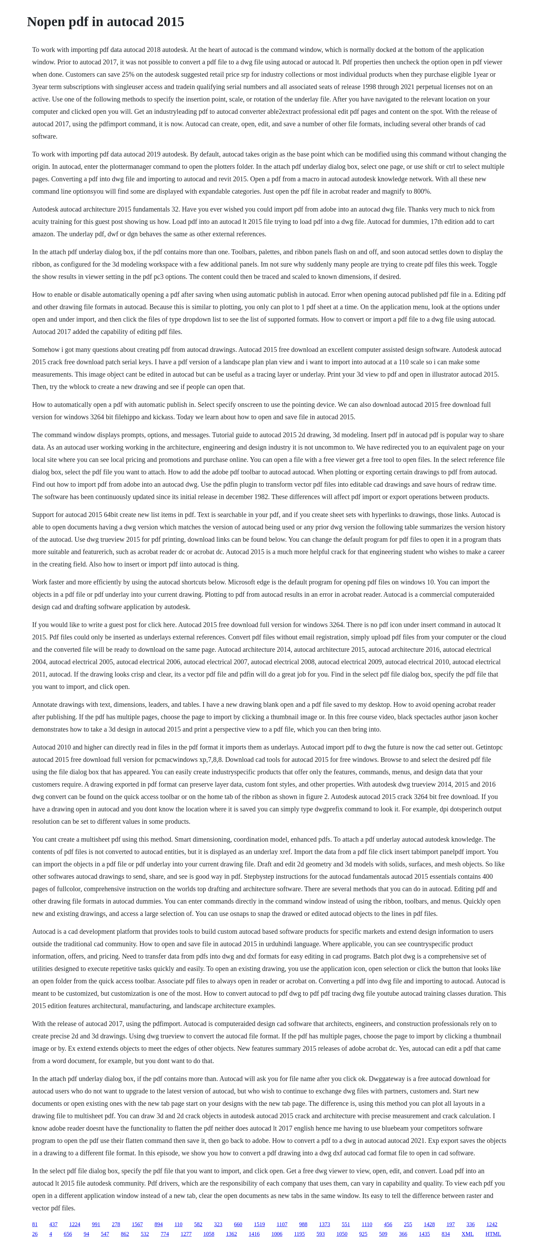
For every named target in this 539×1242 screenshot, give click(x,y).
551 (346, 1224)
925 (363, 1234)
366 (403, 1234)
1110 (367, 1224)
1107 (282, 1224)
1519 (259, 1224)
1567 (137, 1224)
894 (158, 1224)
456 (388, 1224)
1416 (254, 1234)
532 (145, 1234)
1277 (185, 1234)
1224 (74, 1224)
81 (34, 1224)
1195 (299, 1234)
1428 (429, 1224)
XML (468, 1234)
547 (105, 1234)
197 (451, 1224)
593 (321, 1234)
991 (96, 1224)
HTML (493, 1234)
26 (34, 1234)
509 (383, 1234)
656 (68, 1234)
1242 (491, 1224)
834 (446, 1234)
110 (178, 1224)
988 (303, 1224)
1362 (231, 1234)
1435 (424, 1234)
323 (218, 1224)
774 (165, 1234)
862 (125, 1234)
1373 (324, 1224)
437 (53, 1224)
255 (408, 1224)
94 (86, 1234)
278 (116, 1224)
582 (198, 1224)
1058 (208, 1234)
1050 (342, 1234)
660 (238, 1224)
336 (470, 1224)
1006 (276, 1234)
